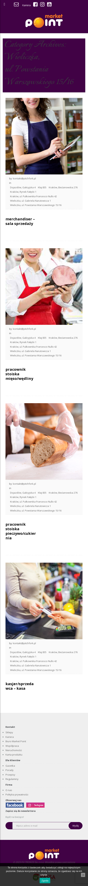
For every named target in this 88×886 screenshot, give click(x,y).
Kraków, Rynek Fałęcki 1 (23, 191)
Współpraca (12, 745)
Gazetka (10, 765)
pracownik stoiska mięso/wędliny (19, 374)
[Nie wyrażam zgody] (83, 875)
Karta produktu (14, 754)
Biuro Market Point (16, 741)
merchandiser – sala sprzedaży (20, 221)
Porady (10, 770)
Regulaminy (12, 779)
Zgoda (44, 880)
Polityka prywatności (17, 794)
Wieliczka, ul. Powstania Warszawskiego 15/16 (35, 205)
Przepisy (10, 774)
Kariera (26, 5)
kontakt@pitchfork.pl (24, 178)
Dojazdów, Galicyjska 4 (23, 187)
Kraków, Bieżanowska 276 (63, 187)
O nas (9, 790)
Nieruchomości (14, 750)
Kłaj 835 (42, 187)
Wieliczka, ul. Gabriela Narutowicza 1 (30, 200)
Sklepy (9, 732)
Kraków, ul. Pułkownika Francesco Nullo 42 (33, 196)
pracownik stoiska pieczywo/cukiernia (21, 531)
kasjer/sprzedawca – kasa (20, 686)
